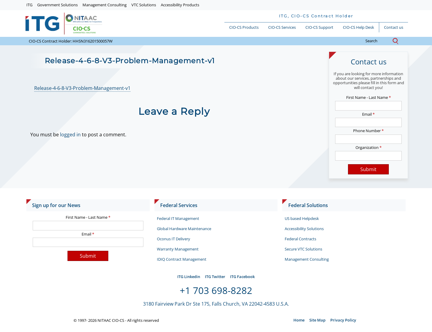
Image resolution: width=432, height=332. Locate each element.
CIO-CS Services (282, 27)
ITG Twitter (215, 276)
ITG (29, 4)
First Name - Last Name (368, 97)
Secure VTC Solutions (303, 249)
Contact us (393, 27)
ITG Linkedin (188, 276)
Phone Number (368, 130)
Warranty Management (178, 249)
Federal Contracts (300, 239)
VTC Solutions (143, 4)
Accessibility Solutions (304, 228)
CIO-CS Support (319, 27)
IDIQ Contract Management (181, 259)
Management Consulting (104, 4)
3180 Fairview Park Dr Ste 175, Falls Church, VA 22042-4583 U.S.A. (216, 304)
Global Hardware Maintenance (184, 228)
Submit (368, 169)
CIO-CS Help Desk (358, 27)
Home (298, 320)
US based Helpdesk (302, 218)
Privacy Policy (343, 320)
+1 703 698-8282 (216, 290)
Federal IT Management (178, 218)
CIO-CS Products (244, 27)
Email (368, 114)
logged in (70, 134)
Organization (369, 147)
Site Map (317, 320)
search (376, 41)
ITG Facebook (242, 276)
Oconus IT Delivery (173, 239)
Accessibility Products (180, 4)
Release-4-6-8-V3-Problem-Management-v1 (82, 88)
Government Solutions (57, 4)
